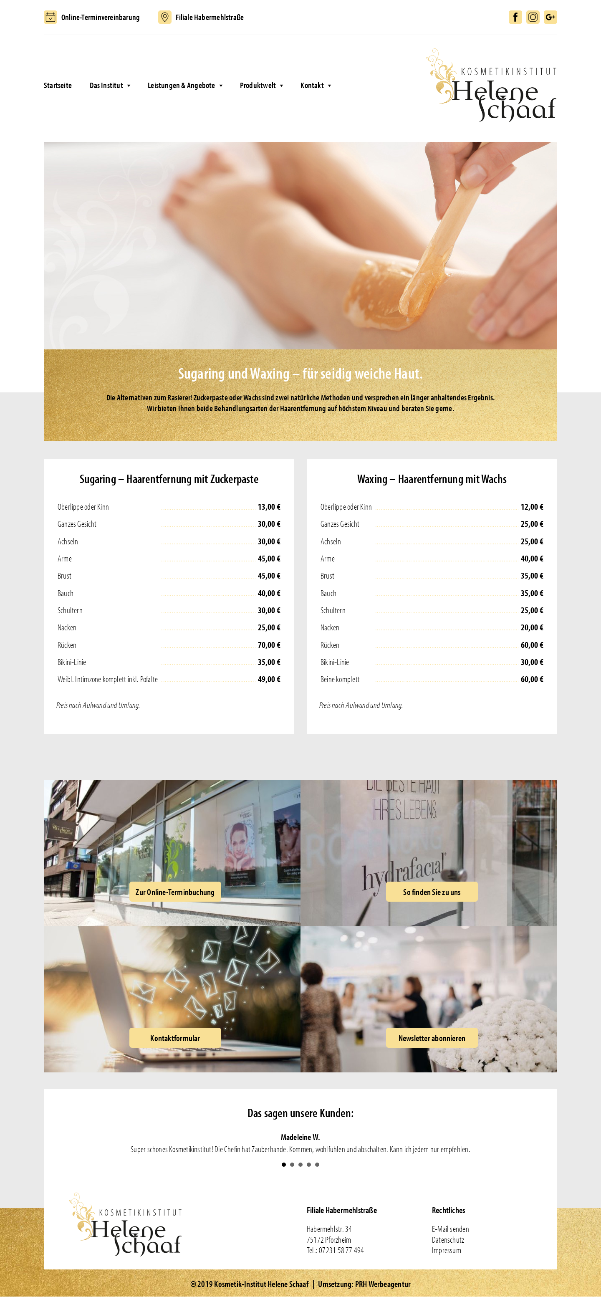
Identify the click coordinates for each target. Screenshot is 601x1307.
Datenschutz (448, 1239)
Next (529, 1143)
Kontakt (312, 85)
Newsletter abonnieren (432, 1038)
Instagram (533, 17)
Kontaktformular (175, 1038)
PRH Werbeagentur (383, 1283)
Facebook (515, 17)
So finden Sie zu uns (431, 891)
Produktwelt (258, 85)
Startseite (58, 85)
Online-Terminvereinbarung (100, 17)
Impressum (446, 1250)
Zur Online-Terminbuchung (175, 891)
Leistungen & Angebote (181, 85)
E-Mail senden (450, 1228)
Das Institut (106, 85)
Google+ (550, 17)
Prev (71, 1143)
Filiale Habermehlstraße (210, 17)
